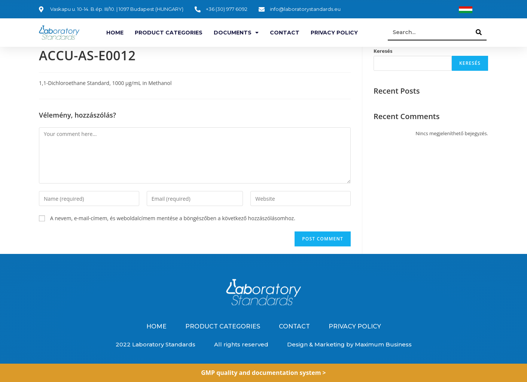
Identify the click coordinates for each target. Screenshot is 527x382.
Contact (284, 32)
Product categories (168, 32)
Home (115, 32)
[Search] (479, 32)
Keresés (383, 51)
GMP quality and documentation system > (263, 373)
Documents (236, 32)
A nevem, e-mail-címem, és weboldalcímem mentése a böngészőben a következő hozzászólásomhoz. (172, 218)
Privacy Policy (334, 32)
